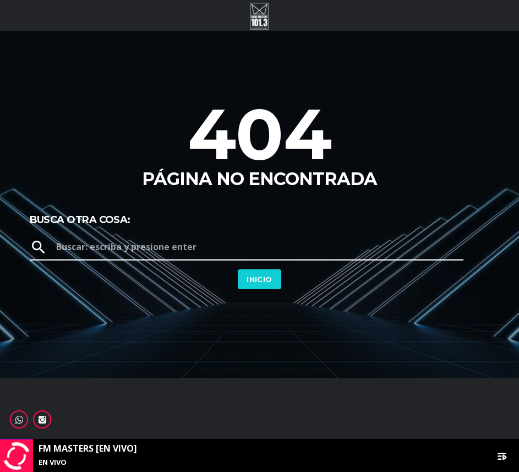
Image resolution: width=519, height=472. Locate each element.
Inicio (259, 279)
